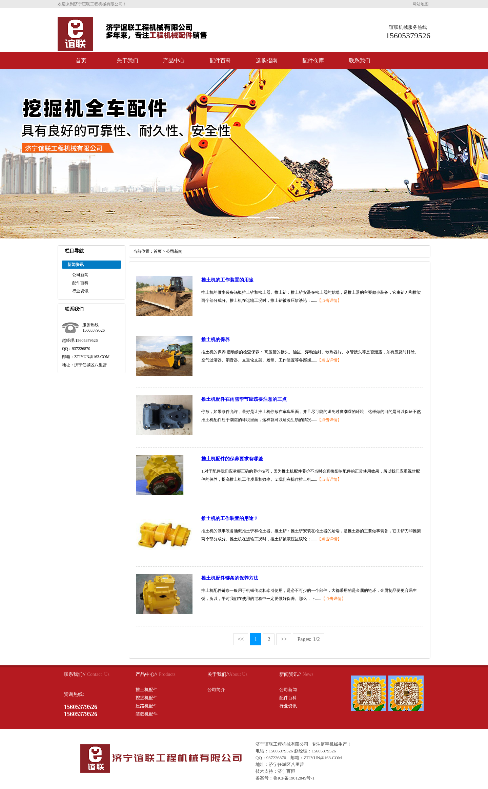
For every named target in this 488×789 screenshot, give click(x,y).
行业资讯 (80, 291)
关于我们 (127, 60)
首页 (81, 60)
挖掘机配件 (147, 697)
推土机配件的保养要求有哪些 (232, 458)
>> (284, 639)
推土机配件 (147, 689)
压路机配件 (147, 705)
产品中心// (146, 674)
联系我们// (74, 674)
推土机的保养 (215, 339)
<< (241, 639)
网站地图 (420, 4)
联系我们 (359, 60)
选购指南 (267, 60)
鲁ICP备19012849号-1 (293, 778)
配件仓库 (313, 60)
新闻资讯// (290, 674)
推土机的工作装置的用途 (227, 280)
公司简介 (216, 689)
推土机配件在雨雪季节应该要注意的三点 (244, 399)
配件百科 (220, 60)
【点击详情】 (329, 300)
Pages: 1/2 (308, 639)
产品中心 (174, 60)
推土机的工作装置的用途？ (229, 518)
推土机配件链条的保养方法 (229, 578)
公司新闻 (80, 274)
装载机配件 (147, 714)
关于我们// (218, 674)
